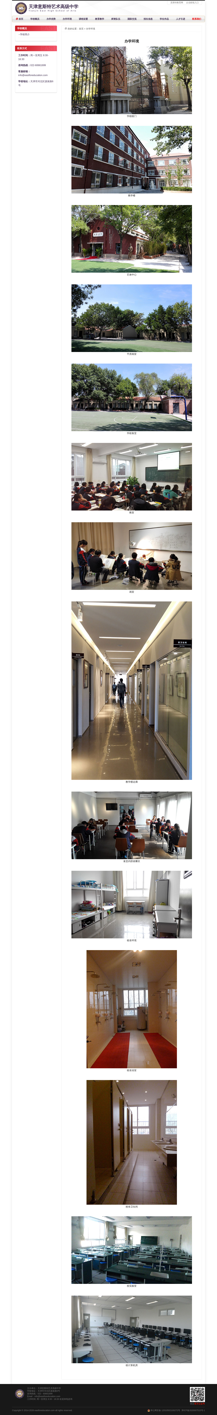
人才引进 (180, 19)
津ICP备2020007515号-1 (193, 1410)
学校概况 (34, 19)
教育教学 (99, 19)
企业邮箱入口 (192, 2)
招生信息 (148, 19)
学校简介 (25, 34)
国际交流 (132, 19)
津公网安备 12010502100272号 (165, 1410)
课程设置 (83, 19)
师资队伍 (115, 19)
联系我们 (196, 19)
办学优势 (51, 19)
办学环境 (67, 19)
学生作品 (164, 19)
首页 (21, 19)
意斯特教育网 (176, 2)
